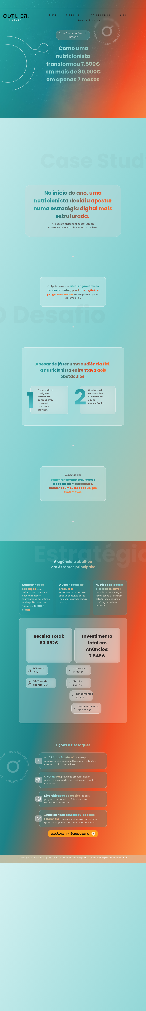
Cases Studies (91, 20)
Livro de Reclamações (93, 857)
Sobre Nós (73, 15)
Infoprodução (100, 15)
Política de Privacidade (116, 857)
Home (53, 15)
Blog (123, 15)
